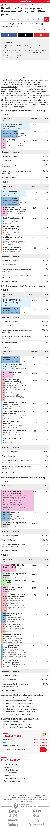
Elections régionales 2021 (15, 5)
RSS (18, 797)
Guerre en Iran (9, 776)
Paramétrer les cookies (10, 799)
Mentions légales (31, 799)
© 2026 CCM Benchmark (25, 801)
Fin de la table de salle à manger (16, 778)
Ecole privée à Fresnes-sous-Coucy (16, 724)
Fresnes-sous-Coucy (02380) (14, 722)
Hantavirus (8, 767)
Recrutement (25, 797)
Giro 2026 (7, 784)
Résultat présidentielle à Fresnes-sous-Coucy (20, 703)
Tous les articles (11, 797)
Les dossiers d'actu (11, 745)
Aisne (43, 5)
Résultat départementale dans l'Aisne (17, 701)
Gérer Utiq (22, 799)
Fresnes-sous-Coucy (33, 50)
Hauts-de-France (33, 5)
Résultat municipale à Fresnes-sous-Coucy (19, 712)
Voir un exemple (40, 740)
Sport (6, 743)
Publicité (37, 795)
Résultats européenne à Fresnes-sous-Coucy (20, 709)
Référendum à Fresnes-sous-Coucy (16, 715)
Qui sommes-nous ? (10, 795)
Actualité (7, 740)
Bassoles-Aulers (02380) (10, 26)
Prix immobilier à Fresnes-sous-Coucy (17, 727)
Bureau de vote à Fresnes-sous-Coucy (17, 698)
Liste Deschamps (10, 764)
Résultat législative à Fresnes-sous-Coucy (19, 706)
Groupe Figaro (42, 799)
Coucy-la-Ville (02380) (33, 24)
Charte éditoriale (28, 795)
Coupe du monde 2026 (12, 773)
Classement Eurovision (12, 781)
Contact (43, 795)
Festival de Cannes (11, 770)
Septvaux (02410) (16, 24)
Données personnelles (37, 797)
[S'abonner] (25, 749)
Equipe (20, 795)
